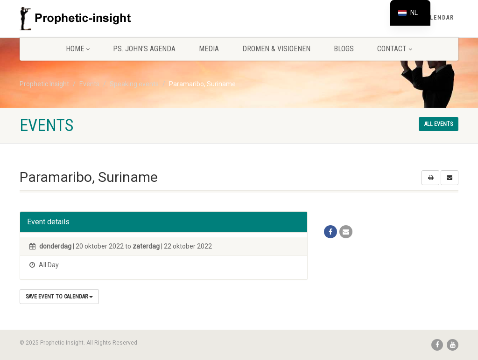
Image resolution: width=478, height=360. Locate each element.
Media (209, 48)
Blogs (344, 48)
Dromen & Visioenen (276, 48)
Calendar (438, 17)
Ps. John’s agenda (144, 48)
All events (438, 124)
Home (78, 48)
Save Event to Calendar (59, 296)
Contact (394, 48)
